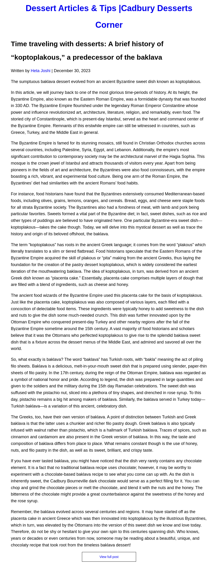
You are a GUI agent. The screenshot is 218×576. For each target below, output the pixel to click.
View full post (109, 557)
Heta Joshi (40, 70)
